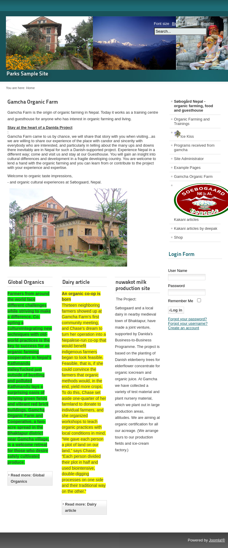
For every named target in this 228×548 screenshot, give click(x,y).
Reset (192, 23)
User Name (177, 270)
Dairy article (76, 282)
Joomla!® (217, 540)
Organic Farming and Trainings (192, 121)
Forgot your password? (187, 319)
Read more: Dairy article (80, 507)
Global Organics (26, 282)
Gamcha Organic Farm (32, 102)
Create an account (183, 328)
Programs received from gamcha (194, 147)
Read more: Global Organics (28, 478)
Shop (178, 237)
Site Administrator (189, 158)
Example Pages (187, 167)
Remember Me (180, 301)
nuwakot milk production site (132, 285)
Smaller (207, 23)
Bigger (177, 23)
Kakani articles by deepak (195, 228)
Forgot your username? (188, 323)
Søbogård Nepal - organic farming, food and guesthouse (193, 106)
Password (176, 285)
